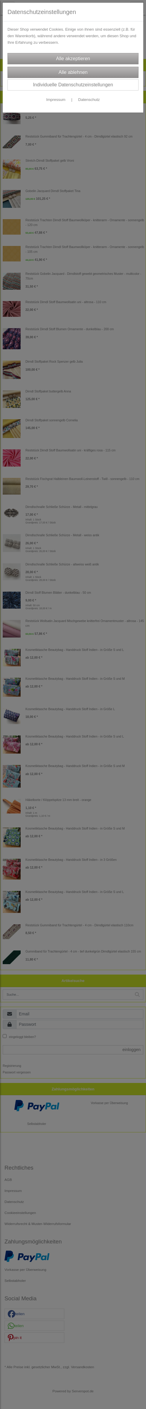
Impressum (55, 99)
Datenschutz (89, 99)
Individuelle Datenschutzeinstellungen (73, 84)
